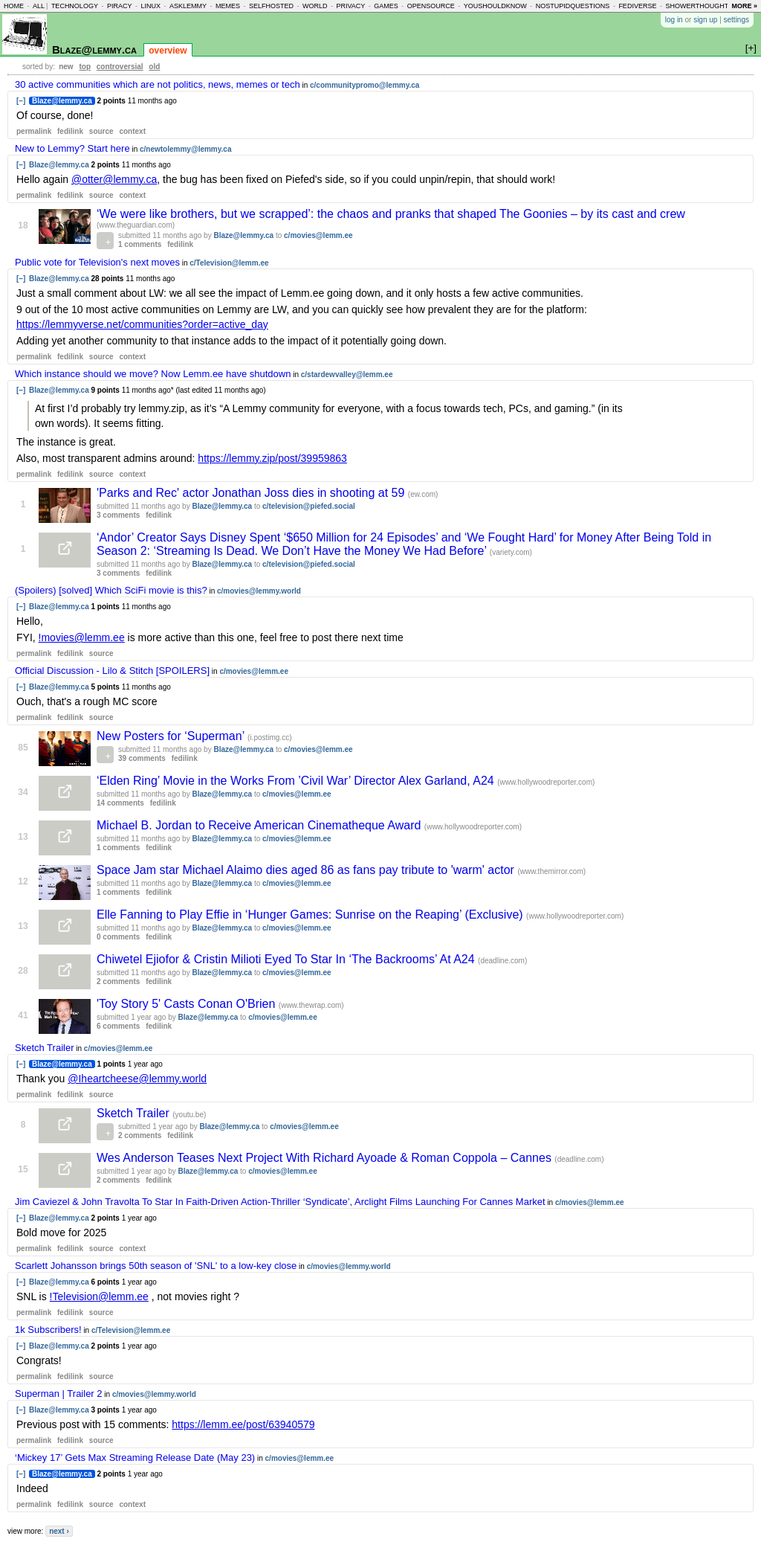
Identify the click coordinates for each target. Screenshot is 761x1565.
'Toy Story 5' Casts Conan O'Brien (188, 1003)
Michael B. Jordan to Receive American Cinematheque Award (260, 825)
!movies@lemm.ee (82, 637)
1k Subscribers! (48, 1329)
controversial (120, 66)
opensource (431, 6)
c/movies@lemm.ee (318, 235)
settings (736, 20)
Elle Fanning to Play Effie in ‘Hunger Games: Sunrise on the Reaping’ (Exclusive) (311, 914)
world (315, 6)
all (39, 6)
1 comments (139, 244)
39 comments (142, 758)
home (14, 6)
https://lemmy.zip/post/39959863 (272, 458)
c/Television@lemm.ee (229, 263)
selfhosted (271, 6)
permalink (33, 131)
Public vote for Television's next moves (97, 262)
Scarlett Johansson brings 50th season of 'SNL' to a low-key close (156, 1265)
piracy (119, 6)
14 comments (120, 803)
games (386, 6)
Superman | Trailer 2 (59, 1393)
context (132, 131)
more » (744, 6)
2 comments (118, 981)
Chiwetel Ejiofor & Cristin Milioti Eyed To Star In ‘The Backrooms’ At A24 (287, 959)
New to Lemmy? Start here (72, 148)
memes (228, 6)
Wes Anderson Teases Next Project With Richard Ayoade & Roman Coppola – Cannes (325, 1157)
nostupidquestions (573, 6)
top (85, 66)
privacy (350, 6)
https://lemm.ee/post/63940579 (243, 1424)
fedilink (70, 131)
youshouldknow (495, 6)
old (154, 66)
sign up (705, 20)
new (66, 66)
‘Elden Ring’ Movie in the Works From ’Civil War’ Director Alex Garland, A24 (297, 780)
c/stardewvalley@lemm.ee (347, 374)
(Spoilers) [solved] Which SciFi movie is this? (111, 590)
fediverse (637, 6)
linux (150, 6)
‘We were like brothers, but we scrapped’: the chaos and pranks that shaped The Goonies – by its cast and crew (391, 214)
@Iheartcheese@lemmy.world (137, 1078)
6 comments (118, 1026)
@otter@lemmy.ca (114, 179)
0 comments (118, 937)
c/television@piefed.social (308, 506)
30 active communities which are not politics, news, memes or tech (157, 84)
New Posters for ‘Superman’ (172, 736)
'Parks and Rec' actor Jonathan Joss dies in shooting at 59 (252, 492)
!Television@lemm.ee (99, 1296)
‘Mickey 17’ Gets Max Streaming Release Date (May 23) (135, 1457)
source (101, 131)
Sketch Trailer (44, 1047)
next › (59, 1531)
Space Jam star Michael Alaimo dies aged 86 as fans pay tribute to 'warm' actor (307, 870)
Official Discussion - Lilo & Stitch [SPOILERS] (112, 670)
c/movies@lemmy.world (259, 591)
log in (674, 20)
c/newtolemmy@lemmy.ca (186, 149)
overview (168, 50)
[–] (20, 101)
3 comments (118, 515)
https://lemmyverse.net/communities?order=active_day (142, 324)
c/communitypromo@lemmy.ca (364, 85)
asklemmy (188, 6)
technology (74, 6)
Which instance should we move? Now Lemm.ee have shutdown (153, 373)
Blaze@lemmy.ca (94, 49)
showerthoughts (699, 6)
